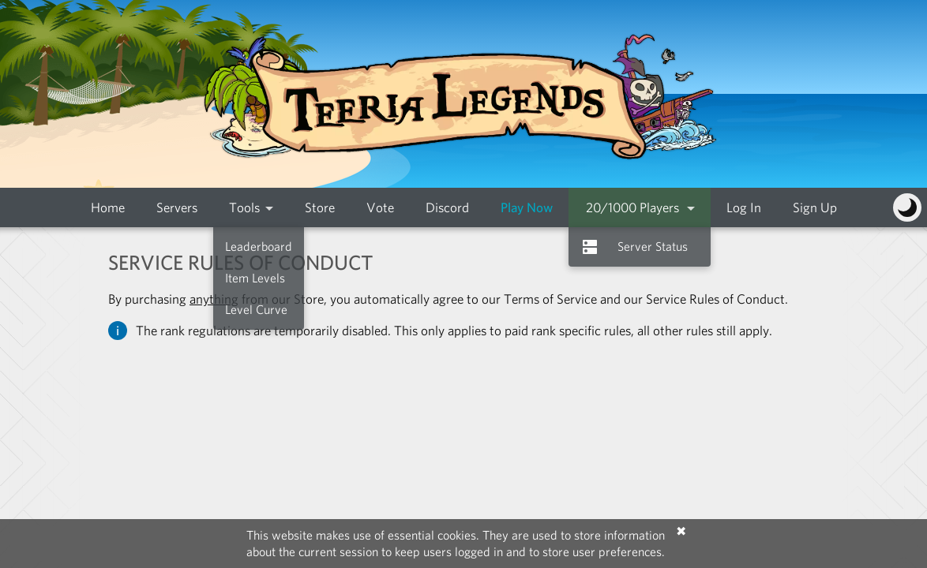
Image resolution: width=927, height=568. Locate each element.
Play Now (527, 207)
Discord (447, 207)
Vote (380, 207)
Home (108, 207)
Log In (743, 207)
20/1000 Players (632, 207)
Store (320, 207)
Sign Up (815, 207)
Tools (244, 207)
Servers (176, 207)
